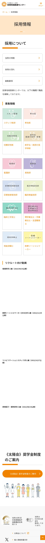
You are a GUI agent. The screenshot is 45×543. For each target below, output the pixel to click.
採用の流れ (10, 69)
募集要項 (9, 80)
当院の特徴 (10, 57)
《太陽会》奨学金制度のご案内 (22, 473)
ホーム (4, 12)
